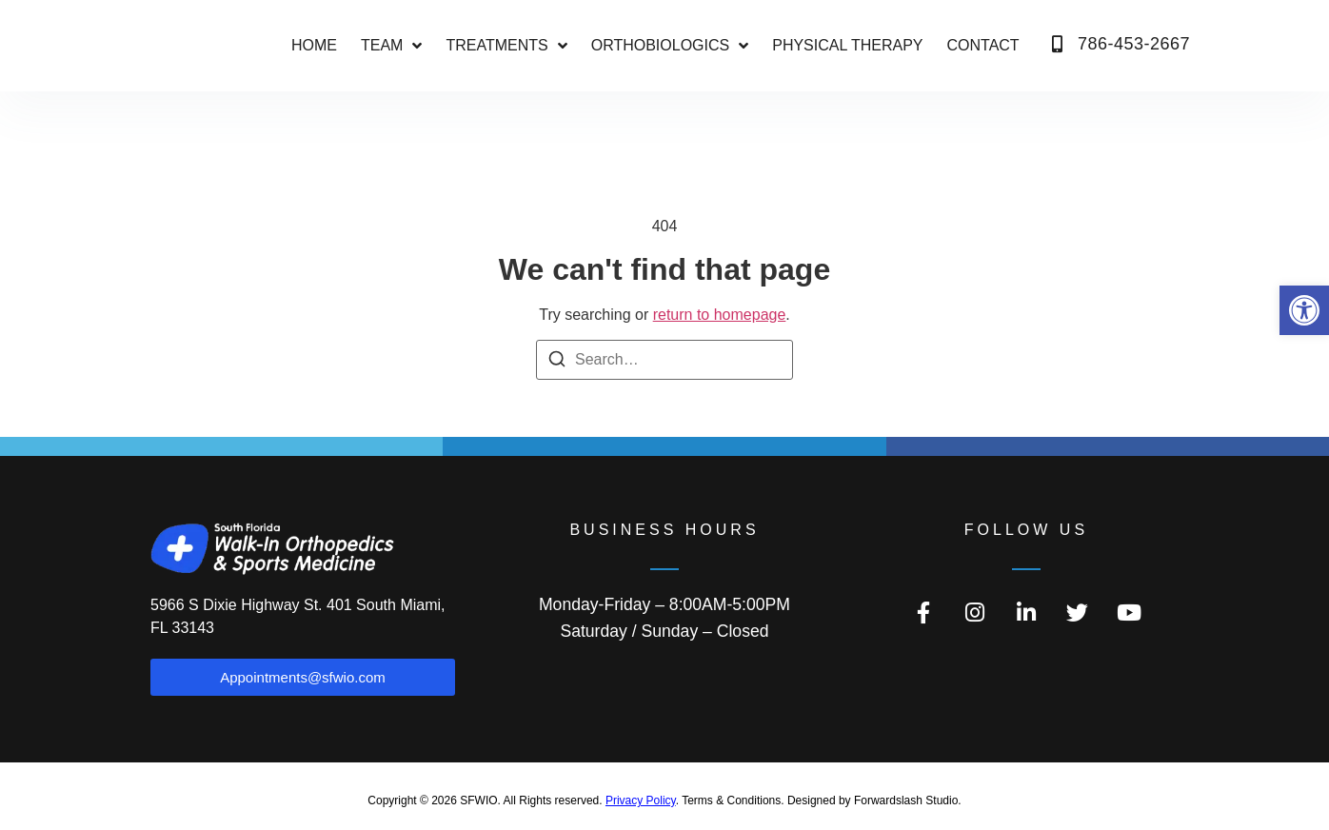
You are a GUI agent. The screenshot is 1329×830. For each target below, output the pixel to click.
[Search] (557, 362)
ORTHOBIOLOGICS (670, 46)
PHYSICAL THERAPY (847, 45)
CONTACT (983, 45)
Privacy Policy (640, 800)
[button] (1304, 310)
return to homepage (719, 314)
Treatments (506, 46)
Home (314, 45)
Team (391, 46)
